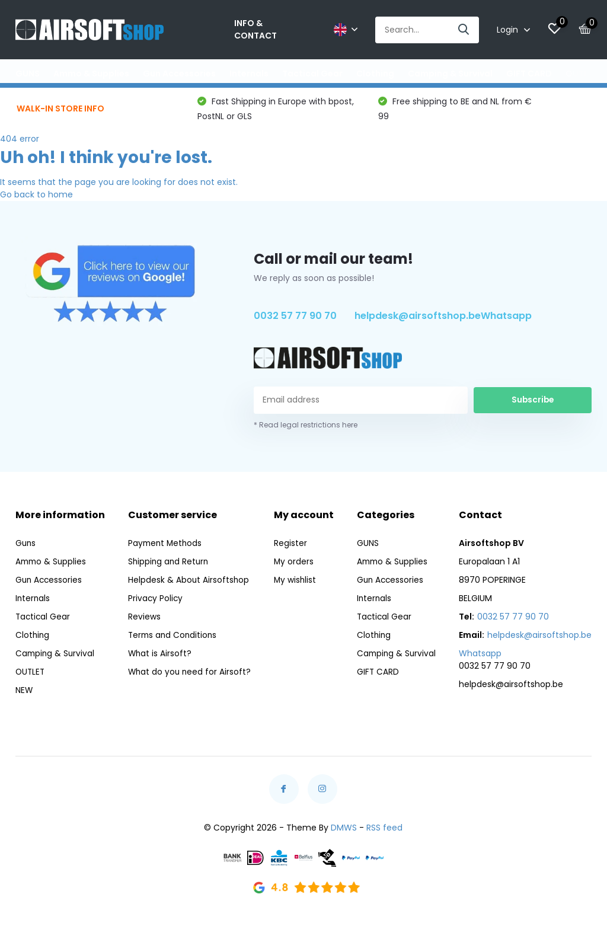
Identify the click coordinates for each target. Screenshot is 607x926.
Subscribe (533, 405)
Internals (249, 73)
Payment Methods (165, 548)
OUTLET (582, 73)
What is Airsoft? (159, 659)
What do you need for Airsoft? (189, 677)
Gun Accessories (179, 73)
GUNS (27, 73)
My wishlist (295, 585)
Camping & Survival (450, 73)
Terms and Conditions (173, 640)
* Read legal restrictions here (305, 430)
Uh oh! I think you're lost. (106, 162)
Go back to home (36, 200)
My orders (294, 567)
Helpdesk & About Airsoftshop (188, 585)
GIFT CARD (529, 73)
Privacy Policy (155, 603)
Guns (26, 548)
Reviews (143, 622)
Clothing (375, 73)
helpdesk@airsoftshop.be (417, 321)
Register (290, 548)
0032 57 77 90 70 (295, 321)
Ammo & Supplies (91, 73)
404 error (19, 144)
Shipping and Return (168, 567)
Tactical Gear (312, 73)
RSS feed (384, 833)
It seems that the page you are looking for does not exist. (119, 187)
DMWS (344, 833)
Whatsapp (506, 321)
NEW (24, 695)
